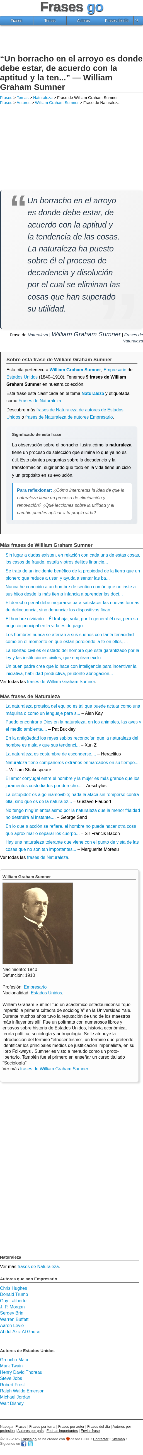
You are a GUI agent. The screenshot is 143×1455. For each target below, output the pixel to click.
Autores (83, 20)
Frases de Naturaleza (40, 400)
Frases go (29, 1439)
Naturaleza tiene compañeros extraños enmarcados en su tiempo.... (73, 762)
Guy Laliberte (13, 1300)
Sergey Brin (11, 1313)
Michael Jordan (15, 1397)
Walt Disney (12, 1403)
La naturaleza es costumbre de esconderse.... (51, 754)
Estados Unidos (22, 377)
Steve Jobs (11, 1378)
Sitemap (118, 1439)
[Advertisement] (72, 40)
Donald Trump (14, 1294)
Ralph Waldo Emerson (22, 1391)
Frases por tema (42, 1426)
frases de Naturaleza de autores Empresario (69, 417)
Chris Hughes (13, 1288)
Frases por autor (71, 1426)
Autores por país (30, 1431)
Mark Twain (11, 1365)
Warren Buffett (14, 1319)
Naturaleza (43, 97)
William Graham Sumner (57, 102)
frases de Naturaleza (47, 857)
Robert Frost (12, 1384)
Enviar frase (90, 1431)
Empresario (35, 987)
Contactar (100, 1439)
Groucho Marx (14, 1359)
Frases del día (117, 20)
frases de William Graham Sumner (61, 681)
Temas (49, 20)
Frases (16, 20)
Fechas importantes (62, 1431)
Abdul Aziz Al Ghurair (21, 1331)
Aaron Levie (12, 1325)
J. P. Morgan (12, 1307)
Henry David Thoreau (21, 1372)
